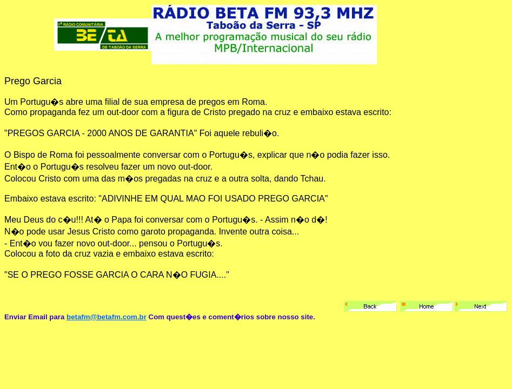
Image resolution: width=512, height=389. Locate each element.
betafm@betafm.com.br (107, 317)
